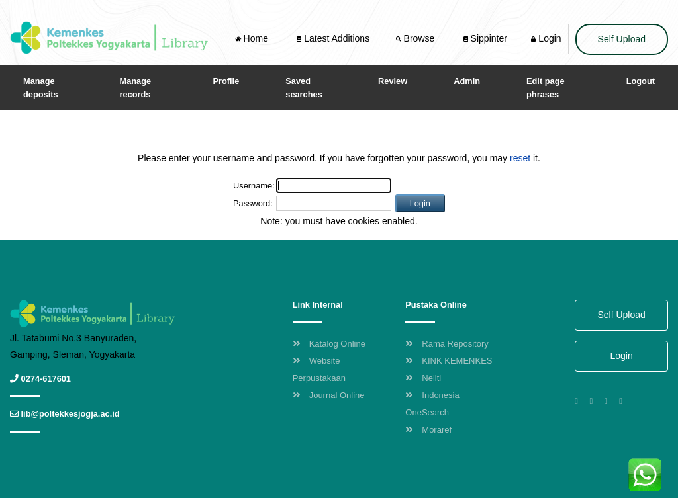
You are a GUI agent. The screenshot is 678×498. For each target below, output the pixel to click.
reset (520, 158)
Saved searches (303, 87)
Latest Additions (333, 38)
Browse (416, 38)
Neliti (423, 378)
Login (546, 38)
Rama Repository (446, 344)
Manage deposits (40, 87)
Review (392, 81)
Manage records (136, 87)
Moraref (428, 430)
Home (253, 38)
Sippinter (485, 38)
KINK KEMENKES (448, 361)
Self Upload (622, 39)
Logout (640, 81)
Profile (226, 81)
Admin (467, 81)
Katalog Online (329, 344)
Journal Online (329, 395)
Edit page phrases (545, 87)
